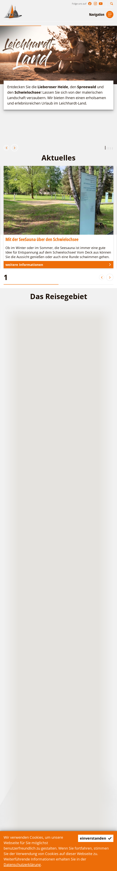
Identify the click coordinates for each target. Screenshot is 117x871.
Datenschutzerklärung (22, 864)
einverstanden (96, 838)
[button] (111, 3)
